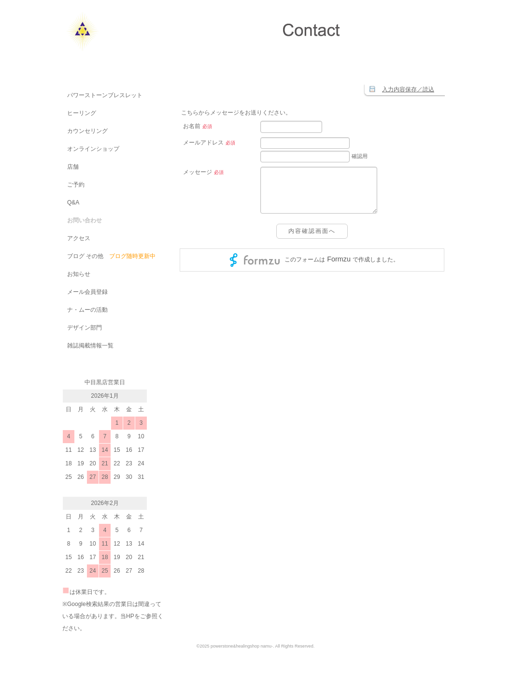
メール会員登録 (85, 292)
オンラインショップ (90, 148)
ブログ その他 (82, 256)
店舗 (70, 166)
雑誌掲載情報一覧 (88, 345)
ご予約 (73, 184)
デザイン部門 (82, 327)
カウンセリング (85, 131)
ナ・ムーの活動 (85, 309)
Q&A (70, 202)
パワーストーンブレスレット (102, 95)
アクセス (76, 238)
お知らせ (76, 274)
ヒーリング (79, 113)
